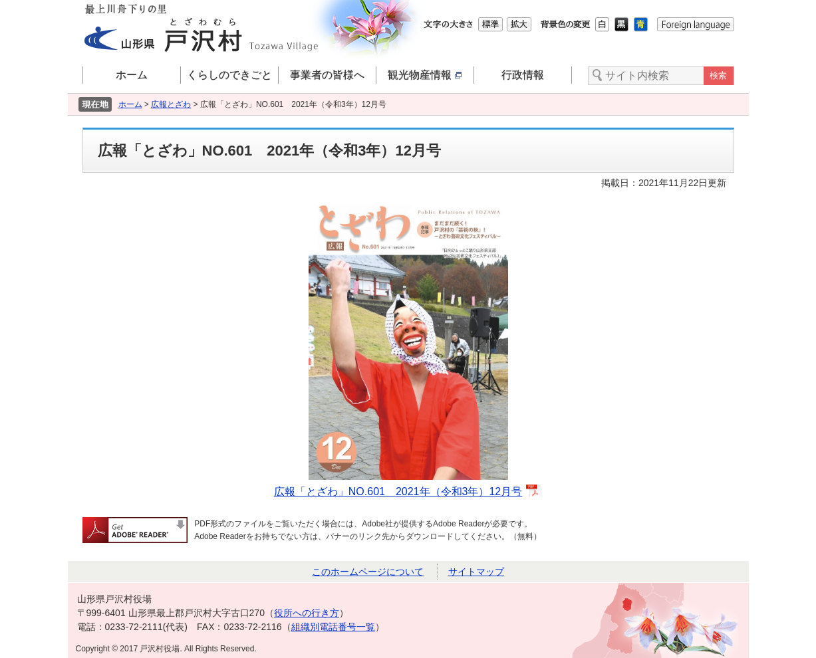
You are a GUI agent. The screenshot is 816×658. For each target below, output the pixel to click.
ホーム (132, 74)
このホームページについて (368, 571)
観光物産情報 (425, 74)
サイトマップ (476, 571)
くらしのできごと (229, 74)
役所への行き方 (306, 612)
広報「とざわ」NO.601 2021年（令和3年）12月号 (398, 491)
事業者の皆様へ (327, 74)
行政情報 (522, 74)
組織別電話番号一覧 (333, 626)
